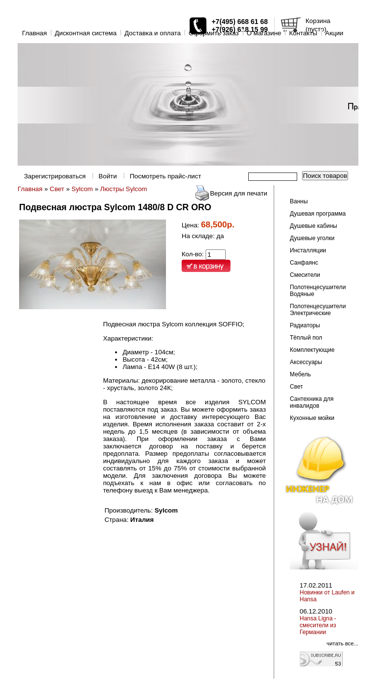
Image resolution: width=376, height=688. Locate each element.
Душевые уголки (312, 238)
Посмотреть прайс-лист (165, 176)
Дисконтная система (86, 33)
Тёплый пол (306, 337)
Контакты (303, 33)
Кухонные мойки (312, 418)
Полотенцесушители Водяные (318, 290)
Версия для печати (238, 193)
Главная (34, 33)
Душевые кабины (313, 225)
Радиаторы (305, 325)
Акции (334, 33)
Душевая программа (318, 213)
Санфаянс (304, 262)
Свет (57, 189)
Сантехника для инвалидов (311, 402)
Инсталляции (308, 250)
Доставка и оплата (152, 33)
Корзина (318, 21)
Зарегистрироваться (55, 176)
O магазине (264, 33)
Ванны (299, 201)
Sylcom (82, 189)
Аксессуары (306, 362)
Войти (107, 176)
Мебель (300, 374)
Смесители (305, 274)
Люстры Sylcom (123, 189)
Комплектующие (312, 349)
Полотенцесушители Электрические (318, 310)
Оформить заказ (213, 33)
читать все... (342, 643)
